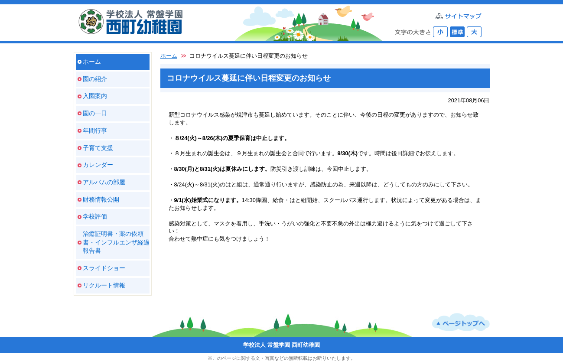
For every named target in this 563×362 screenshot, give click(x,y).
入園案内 (95, 95)
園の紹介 (95, 78)
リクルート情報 (104, 285)
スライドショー (104, 267)
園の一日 (95, 113)
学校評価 (95, 216)
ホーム (92, 61)
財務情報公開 (101, 199)
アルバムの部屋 (104, 182)
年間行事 (95, 130)
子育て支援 (98, 147)
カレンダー (98, 164)
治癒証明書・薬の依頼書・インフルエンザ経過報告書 (116, 242)
